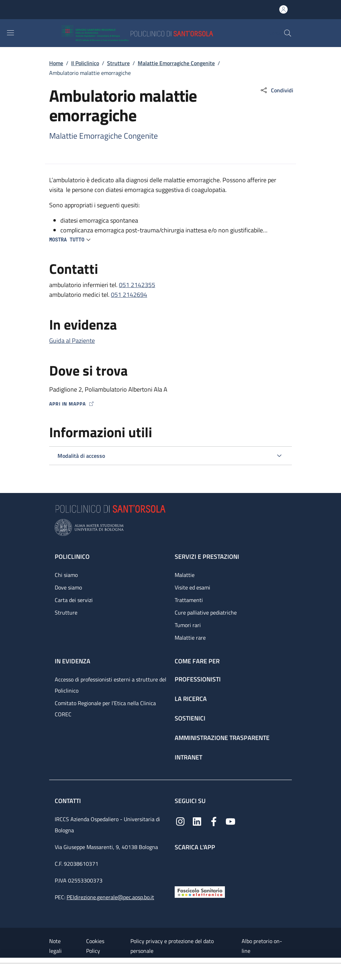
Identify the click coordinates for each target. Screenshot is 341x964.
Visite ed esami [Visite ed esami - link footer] (192, 587)
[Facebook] (213, 820)
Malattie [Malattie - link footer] (185, 575)
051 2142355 (137, 285)
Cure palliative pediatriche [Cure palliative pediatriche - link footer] (206, 612)
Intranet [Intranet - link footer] (188, 757)
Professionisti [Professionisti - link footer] (198, 679)
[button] (287, 33)
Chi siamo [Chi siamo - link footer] (66, 575)
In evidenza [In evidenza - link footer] (72, 661)
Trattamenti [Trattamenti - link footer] (189, 600)
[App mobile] (180, 867)
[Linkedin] (197, 820)
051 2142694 (129, 294)
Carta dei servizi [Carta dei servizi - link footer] (74, 600)
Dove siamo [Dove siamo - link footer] (68, 587)
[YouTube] (230, 820)
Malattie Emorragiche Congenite (176, 63)
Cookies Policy (95, 946)
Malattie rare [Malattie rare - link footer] (190, 637)
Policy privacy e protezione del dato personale (172, 946)
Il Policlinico (85, 63)
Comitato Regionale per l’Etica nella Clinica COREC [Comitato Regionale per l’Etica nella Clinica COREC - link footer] (105, 708)
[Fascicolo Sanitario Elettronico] (200, 891)
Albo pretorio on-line (262, 946)
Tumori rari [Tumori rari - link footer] (188, 625)
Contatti (68, 800)
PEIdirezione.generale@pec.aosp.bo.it (110, 897)
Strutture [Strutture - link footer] (66, 612)
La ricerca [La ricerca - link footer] (191, 698)
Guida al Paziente (72, 340)
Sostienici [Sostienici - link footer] (190, 718)
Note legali (55, 946)
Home (56, 63)
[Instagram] (180, 820)
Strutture (118, 63)
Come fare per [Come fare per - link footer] (197, 661)
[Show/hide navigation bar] (10, 32)
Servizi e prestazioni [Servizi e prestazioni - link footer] (207, 556)
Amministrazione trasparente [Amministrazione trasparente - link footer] (222, 737)
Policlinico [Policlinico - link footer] (72, 556)
